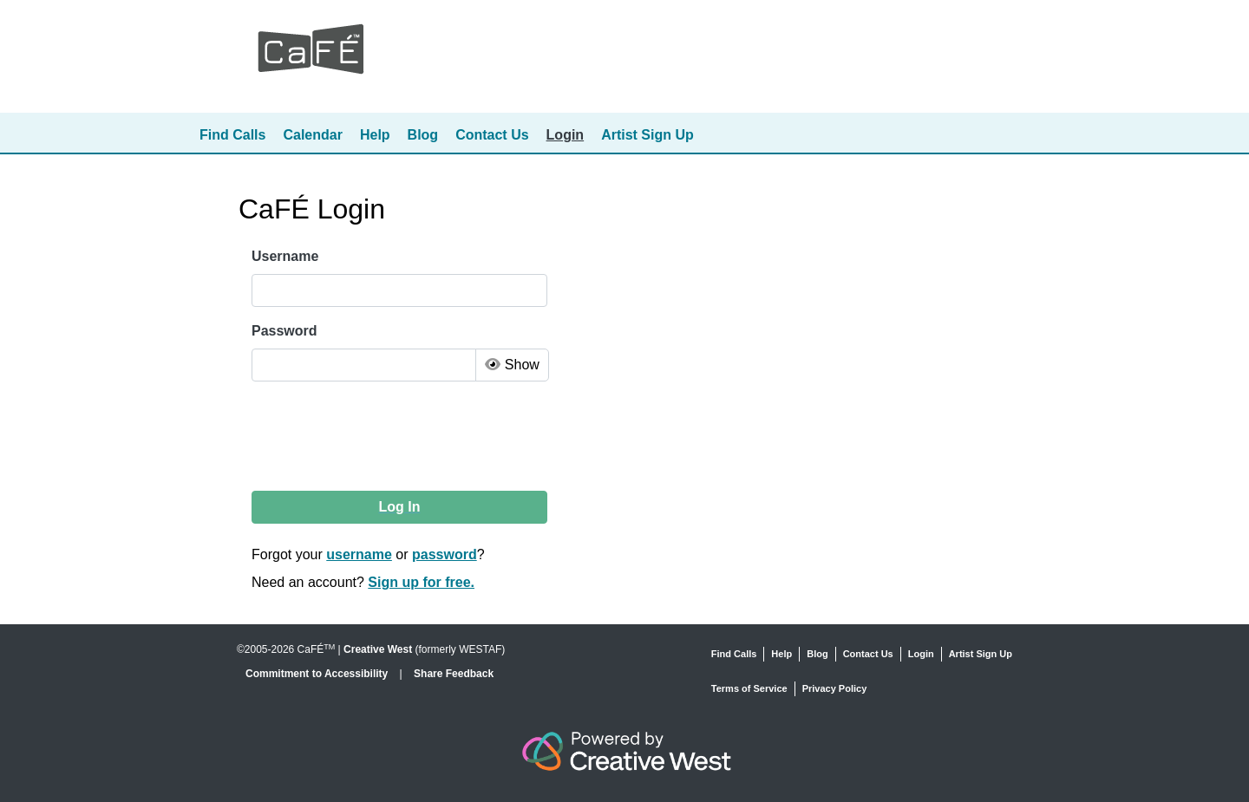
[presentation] (384, 436)
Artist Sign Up (647, 134)
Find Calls (232, 134)
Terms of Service (749, 688)
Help (375, 134)
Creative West (377, 649)
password (444, 554)
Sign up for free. (421, 582)
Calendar (312, 134)
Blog (423, 134)
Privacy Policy (834, 688)
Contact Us (491, 134)
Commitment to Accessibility (318, 674)
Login (565, 134)
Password (284, 330)
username (359, 554)
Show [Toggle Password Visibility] (512, 364)
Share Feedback (454, 674)
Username (285, 256)
